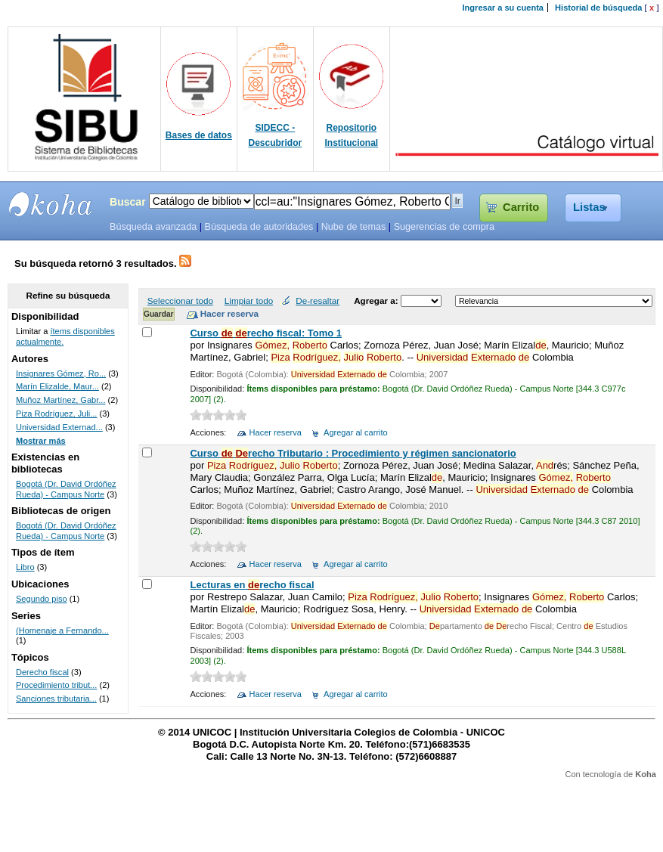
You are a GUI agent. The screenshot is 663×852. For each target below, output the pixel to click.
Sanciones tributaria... (56, 698)
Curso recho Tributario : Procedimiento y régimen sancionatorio (353, 453)
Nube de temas (353, 227)
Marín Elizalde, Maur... (57, 386)
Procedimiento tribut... (56, 684)
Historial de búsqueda (598, 7)
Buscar (128, 202)
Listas (589, 207)
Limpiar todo (249, 300)
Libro (25, 567)
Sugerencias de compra (444, 227)
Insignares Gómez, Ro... (61, 373)
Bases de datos (199, 135)
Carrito (521, 207)
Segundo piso (41, 598)
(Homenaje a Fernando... (62, 630)
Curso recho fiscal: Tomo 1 (266, 333)
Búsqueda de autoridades (258, 227)
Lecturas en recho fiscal (252, 584)
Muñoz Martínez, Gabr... (61, 399)
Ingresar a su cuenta (503, 7)
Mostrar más (41, 440)
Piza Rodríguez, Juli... (56, 413)
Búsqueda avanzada (153, 227)
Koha (645, 774)
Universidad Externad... (59, 427)
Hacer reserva (275, 432)
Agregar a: (377, 300)
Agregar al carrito (356, 432)
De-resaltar (317, 300)
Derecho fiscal (42, 672)
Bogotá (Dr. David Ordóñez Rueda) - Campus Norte (66, 489)
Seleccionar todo (180, 300)
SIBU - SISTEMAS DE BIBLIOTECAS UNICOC (50, 204)
